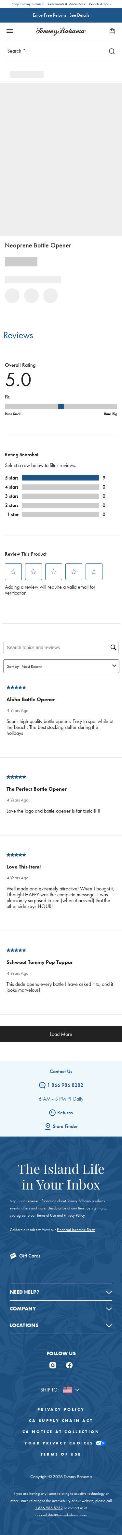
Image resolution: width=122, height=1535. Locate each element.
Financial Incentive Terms (76, 1229)
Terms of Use (46, 1215)
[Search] (110, 51)
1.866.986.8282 (49, 1507)
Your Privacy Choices (61, 1443)
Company (23, 1308)
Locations (24, 1325)
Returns (61, 1112)
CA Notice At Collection (61, 1431)
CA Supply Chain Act (61, 1420)
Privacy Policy (74, 1215)
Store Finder (61, 1126)
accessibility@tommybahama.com (61, 1515)
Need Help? (24, 1292)
